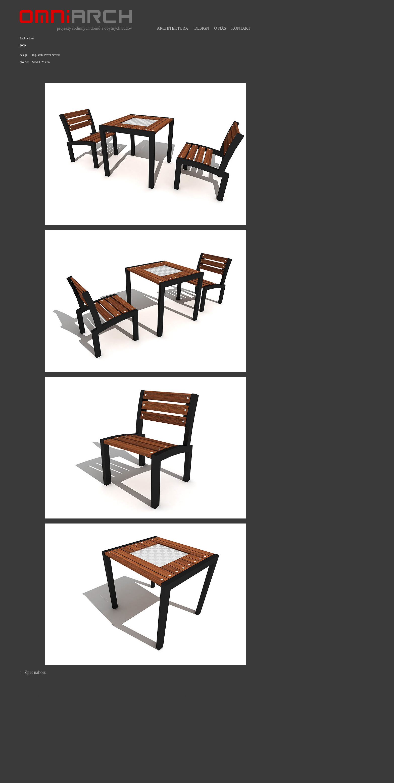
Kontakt (240, 28)
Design (201, 28)
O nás (220, 28)
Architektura (172, 28)
